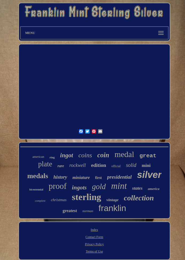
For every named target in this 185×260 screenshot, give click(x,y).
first (98, 178)
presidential (119, 177)
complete (40, 200)
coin (103, 155)
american (38, 157)
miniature (81, 177)
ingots (79, 187)
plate (45, 164)
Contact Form (94, 237)
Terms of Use (94, 251)
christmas (58, 200)
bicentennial (36, 189)
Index (94, 230)
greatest (70, 210)
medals (37, 176)
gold (99, 186)
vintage (112, 200)
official (116, 166)
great (148, 156)
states (137, 188)
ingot (66, 155)
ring (52, 157)
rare (60, 166)
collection (139, 198)
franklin (112, 208)
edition (98, 165)
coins (85, 155)
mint (119, 186)
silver (149, 174)
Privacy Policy (94, 244)
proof (58, 186)
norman (87, 211)
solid (131, 165)
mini (146, 165)
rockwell (77, 165)
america (153, 189)
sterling (86, 197)
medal (124, 154)
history (60, 177)
